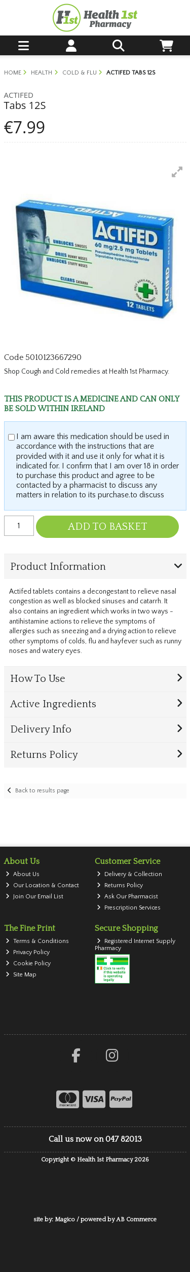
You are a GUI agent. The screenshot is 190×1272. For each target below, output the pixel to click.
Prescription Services (129, 907)
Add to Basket (107, 526)
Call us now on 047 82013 (95, 1139)
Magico (65, 1219)
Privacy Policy (28, 952)
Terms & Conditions (37, 941)
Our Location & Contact (42, 885)
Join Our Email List (34, 896)
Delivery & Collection (129, 874)
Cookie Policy (28, 963)
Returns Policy (120, 885)
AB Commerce (136, 1219)
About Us (23, 874)
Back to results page (42, 790)
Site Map (21, 974)
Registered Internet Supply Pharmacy (135, 945)
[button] (177, 172)
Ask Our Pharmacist (127, 896)
